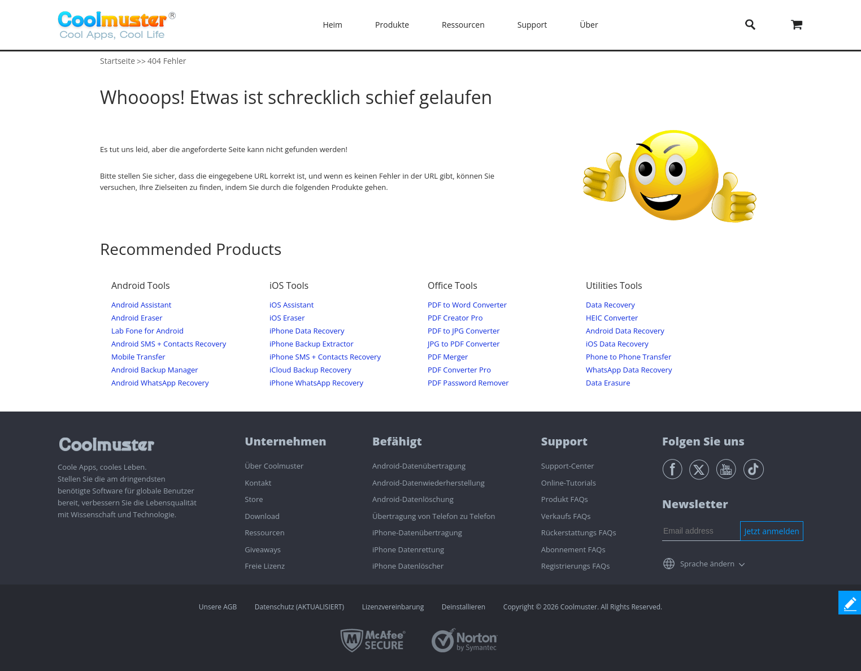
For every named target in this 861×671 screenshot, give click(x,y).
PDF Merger (448, 357)
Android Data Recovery (625, 331)
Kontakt (258, 483)
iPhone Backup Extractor (311, 344)
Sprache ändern (707, 564)
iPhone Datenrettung (408, 549)
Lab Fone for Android (147, 331)
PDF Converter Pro (459, 370)
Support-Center (567, 466)
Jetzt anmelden (771, 531)
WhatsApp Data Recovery (629, 370)
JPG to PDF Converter (464, 344)
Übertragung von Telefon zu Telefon (433, 516)
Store (254, 499)
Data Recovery (610, 305)
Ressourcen (463, 24)
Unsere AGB (218, 607)
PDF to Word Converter (467, 305)
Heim (332, 24)
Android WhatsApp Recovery (159, 383)
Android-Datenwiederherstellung (428, 483)
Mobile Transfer (138, 357)
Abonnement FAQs (573, 549)
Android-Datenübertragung (419, 466)
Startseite (117, 60)
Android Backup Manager (154, 370)
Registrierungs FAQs (575, 566)
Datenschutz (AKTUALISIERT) (299, 607)
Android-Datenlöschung (413, 499)
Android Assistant (141, 305)
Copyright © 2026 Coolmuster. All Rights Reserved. (582, 607)
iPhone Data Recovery (306, 331)
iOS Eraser (287, 318)
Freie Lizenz (265, 566)
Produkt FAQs (564, 499)
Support (532, 24)
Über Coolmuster (274, 466)
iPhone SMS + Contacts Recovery (325, 357)
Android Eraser (136, 318)
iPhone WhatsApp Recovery (316, 383)
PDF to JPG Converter (464, 331)
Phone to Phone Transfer (628, 357)
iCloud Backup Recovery (310, 370)
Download (262, 516)
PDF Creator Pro (455, 318)
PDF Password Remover (468, 383)
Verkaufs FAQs (566, 516)
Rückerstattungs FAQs (578, 532)
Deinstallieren (463, 607)
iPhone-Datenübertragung (417, 532)
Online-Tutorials (568, 483)
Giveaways (263, 549)
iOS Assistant (291, 305)
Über (589, 24)
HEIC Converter (612, 318)
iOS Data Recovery (617, 344)
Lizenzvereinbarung (393, 607)
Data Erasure (608, 383)
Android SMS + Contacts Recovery (168, 344)
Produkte (392, 24)
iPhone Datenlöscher (407, 566)
